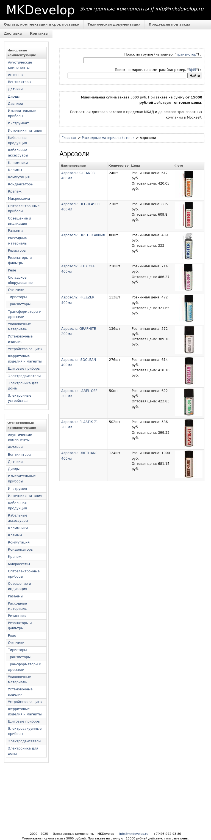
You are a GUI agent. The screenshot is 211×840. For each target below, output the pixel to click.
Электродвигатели (24, 376)
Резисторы (17, 250)
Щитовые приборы (24, 368)
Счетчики (16, 290)
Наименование (73, 166)
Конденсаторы (21, 184)
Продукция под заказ (169, 24)
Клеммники (18, 163)
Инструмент (18, 123)
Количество (119, 166)
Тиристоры (17, 297)
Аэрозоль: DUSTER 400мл (83, 235)
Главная (69, 138)
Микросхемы (19, 199)
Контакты (39, 33)
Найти (195, 75)
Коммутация (19, 177)
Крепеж (15, 191)
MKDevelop (40, 10)
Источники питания (25, 131)
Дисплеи (15, 104)
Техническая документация (114, 24)
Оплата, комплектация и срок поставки (41, 24)
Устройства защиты (25, 349)
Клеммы (15, 170)
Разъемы (15, 231)
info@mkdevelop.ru (133, 834)
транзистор (186, 54)
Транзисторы (19, 304)
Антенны (15, 75)
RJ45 (192, 70)
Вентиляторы (19, 82)
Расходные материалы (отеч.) (108, 138)
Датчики (15, 89)
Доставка (13, 33)
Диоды (14, 96)
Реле (12, 270)
